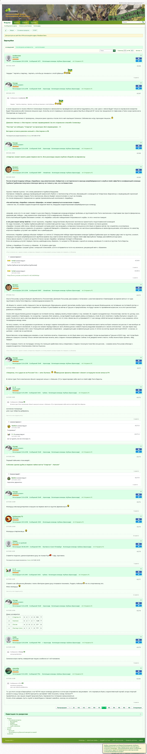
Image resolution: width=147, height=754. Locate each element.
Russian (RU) (9, 740)
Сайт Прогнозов (117, 740)
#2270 (139, 295)
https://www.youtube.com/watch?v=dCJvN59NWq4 (23, 275)
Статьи (24, 23)
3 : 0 (14, 387)
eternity (16, 668)
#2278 (139, 610)
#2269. (137, 260)
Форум (12, 30)
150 (94, 707)
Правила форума (131, 740)
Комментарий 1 (15, 474)
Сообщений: (33, 61)
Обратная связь (92, 740)
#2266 (139, 66)
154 (114, 707)
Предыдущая (62, 707)
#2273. (137, 477)
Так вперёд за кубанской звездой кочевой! (23, 732)
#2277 (139, 579)
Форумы (7, 23)
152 (104, 707)
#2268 (139, 153)
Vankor (14, 426)
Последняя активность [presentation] (24, 47)
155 (119, 707)
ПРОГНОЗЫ (13, 724)
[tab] (9, 47)
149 (89, 707)
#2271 (139, 368)
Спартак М (17, 617)
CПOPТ (35, 30)
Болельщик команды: (49, 61)
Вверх (141, 740)
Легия (15, 624)
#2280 (139, 678)
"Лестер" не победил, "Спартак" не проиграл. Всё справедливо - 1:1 (33, 127)
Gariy (14, 637)
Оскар (15, 83)
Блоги (16, 23)
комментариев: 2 (15, 257)
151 (99, 707)
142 (84, 707)
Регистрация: (17, 61)
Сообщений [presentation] (9, 47)
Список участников (25, 26)
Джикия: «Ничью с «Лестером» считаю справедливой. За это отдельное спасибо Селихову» (43, 123)
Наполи (15, 621)
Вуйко (14, 478)
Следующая (137, 707)
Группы (33, 23)
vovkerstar (17, 56)
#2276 (139, 551)
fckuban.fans (41, 35)
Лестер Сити (17, 628)
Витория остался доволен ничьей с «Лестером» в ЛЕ (27, 131)
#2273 (139, 457)
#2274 (139, 502)
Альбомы (10, 734)
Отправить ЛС (78, 61)
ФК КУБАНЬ (13, 721)
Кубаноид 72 (18, 516)
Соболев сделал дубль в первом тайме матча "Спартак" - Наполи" (33, 465)
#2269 (139, 177)
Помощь (82, 740)
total (13, 261)
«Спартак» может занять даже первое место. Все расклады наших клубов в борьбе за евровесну (45, 157)
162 (124, 707)
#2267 (139, 93)
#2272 (139, 397)
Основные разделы (23, 30)
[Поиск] (131, 22)
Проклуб (11, 731)
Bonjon (15, 167)
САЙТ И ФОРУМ (15, 726)
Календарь (37, 26)
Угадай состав (105, 740)
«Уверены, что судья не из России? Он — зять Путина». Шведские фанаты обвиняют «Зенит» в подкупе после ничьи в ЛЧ (58, 373)
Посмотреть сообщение (27, 97)
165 (129, 707)
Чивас (15, 541)
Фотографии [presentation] (40, 47)
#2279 (139, 647)
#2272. (137, 425)
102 (79, 707)
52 (74, 707)
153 (109, 707)
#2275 (139, 527)
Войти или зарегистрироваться (131, 3)
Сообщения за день (10, 26)
